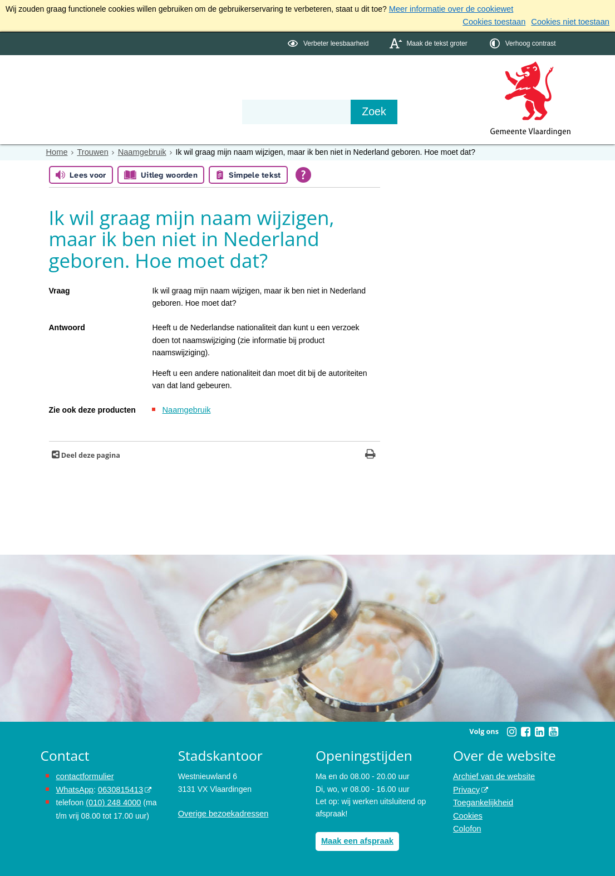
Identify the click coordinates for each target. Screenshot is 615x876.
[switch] (329, 42)
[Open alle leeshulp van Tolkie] (303, 173)
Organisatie (211, 79)
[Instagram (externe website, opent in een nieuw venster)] (512, 729)
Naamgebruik (139, 150)
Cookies (467, 812)
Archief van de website (492, 774)
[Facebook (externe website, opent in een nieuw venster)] (526, 729)
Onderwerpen (72, 79)
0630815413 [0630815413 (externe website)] (118, 786)
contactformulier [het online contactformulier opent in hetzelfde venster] (84, 774)
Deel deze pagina (90, 453)
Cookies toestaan (499, 21)
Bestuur (143, 79)
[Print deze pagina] (370, 453)
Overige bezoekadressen (221, 812)
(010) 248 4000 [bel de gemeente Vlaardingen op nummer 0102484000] (112, 799)
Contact (277, 79)
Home (56, 150)
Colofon (466, 824)
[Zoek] (427, 111)
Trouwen (91, 150)
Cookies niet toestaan (571, 21)
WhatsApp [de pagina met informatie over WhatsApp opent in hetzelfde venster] (74, 786)
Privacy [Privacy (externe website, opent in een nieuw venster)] (466, 786)
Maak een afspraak (356, 838)
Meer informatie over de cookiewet (448, 8)
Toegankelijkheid (482, 799)
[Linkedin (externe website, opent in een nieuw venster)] (540, 729)
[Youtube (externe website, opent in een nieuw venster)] (554, 729)
